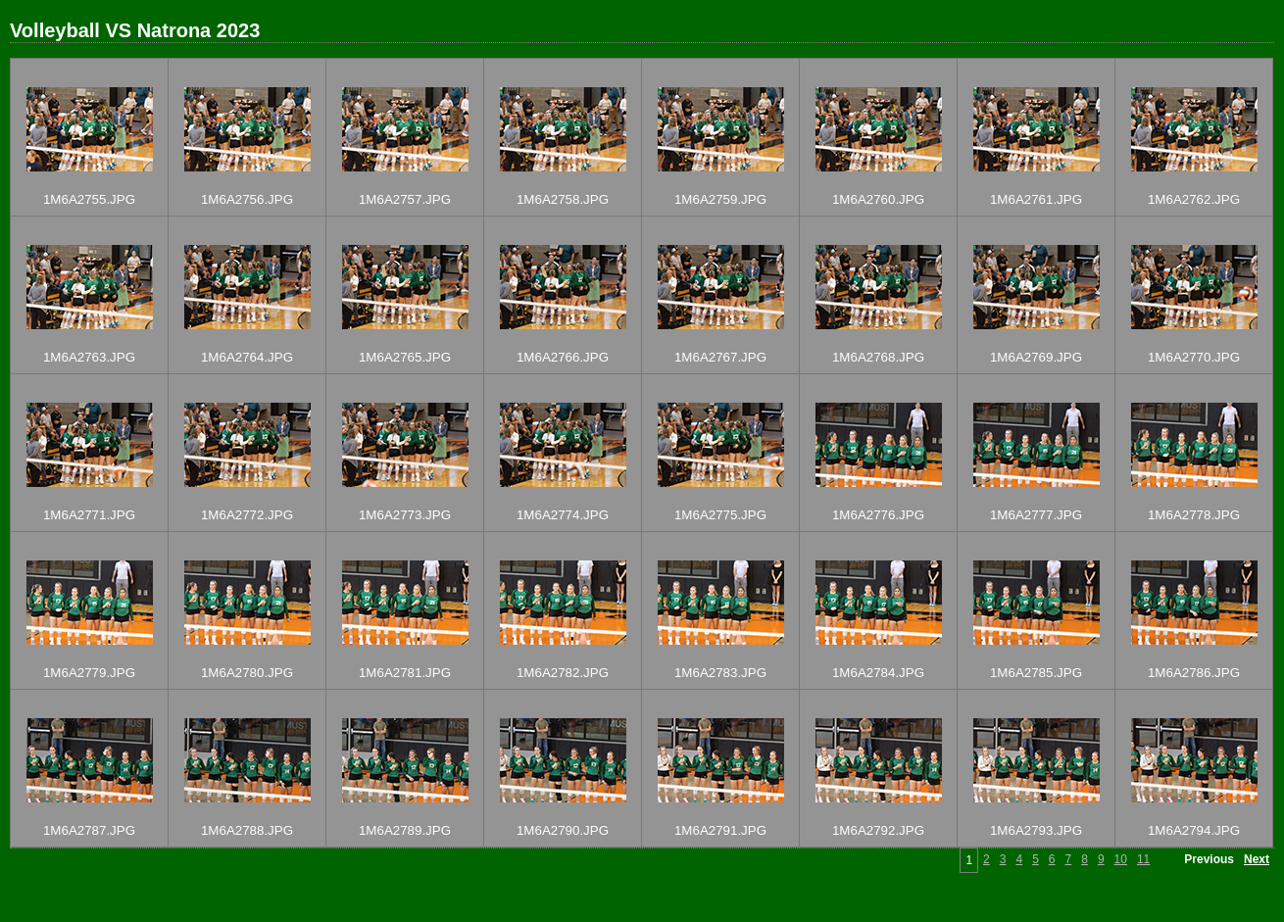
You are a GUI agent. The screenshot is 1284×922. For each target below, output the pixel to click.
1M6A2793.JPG (1036, 830)
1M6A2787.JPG (89, 830)
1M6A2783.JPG (720, 672)
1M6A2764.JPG (247, 357)
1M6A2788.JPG (247, 830)
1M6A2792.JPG (878, 830)
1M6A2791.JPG (720, 830)
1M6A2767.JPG (720, 357)
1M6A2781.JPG (405, 672)
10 (1120, 859)
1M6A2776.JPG (878, 515)
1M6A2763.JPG (89, 357)
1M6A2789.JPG (405, 830)
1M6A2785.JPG (1036, 672)
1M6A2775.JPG (720, 515)
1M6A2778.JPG (1194, 515)
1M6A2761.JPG (1036, 199)
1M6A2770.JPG (1194, 357)
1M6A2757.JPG (405, 199)
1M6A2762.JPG (1194, 199)
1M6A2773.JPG (405, 515)
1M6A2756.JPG (247, 199)
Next (1256, 859)
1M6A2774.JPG (563, 515)
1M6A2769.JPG (1036, 357)
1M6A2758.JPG (563, 199)
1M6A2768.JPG (878, 357)
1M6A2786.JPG (1194, 672)
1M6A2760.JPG (878, 199)
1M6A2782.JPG (563, 672)
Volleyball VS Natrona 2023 (135, 30)
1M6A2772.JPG (247, 515)
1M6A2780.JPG (247, 672)
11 (1143, 859)
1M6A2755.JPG (89, 199)
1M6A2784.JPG (878, 672)
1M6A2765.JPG (405, 357)
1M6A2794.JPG (1194, 830)
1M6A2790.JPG (563, 830)
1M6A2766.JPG (563, 357)
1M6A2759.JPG (720, 199)
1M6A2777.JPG (1036, 515)
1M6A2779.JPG (89, 672)
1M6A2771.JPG (89, 515)
